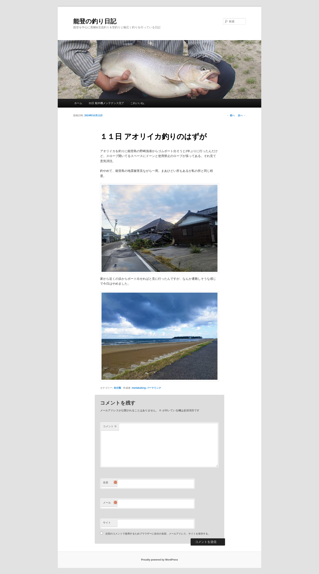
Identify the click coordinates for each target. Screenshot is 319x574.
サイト (107, 522)
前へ (231, 115)
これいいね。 (138, 103)
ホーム (78, 103)
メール (110, 503)
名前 (110, 483)
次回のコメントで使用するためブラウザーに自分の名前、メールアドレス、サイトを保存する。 (157, 533)
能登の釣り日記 (94, 21)
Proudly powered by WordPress (159, 559)
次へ (242, 115)
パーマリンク (153, 387)
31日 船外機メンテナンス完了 (106, 103)
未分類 (117, 387)
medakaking (139, 387)
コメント (110, 426)
